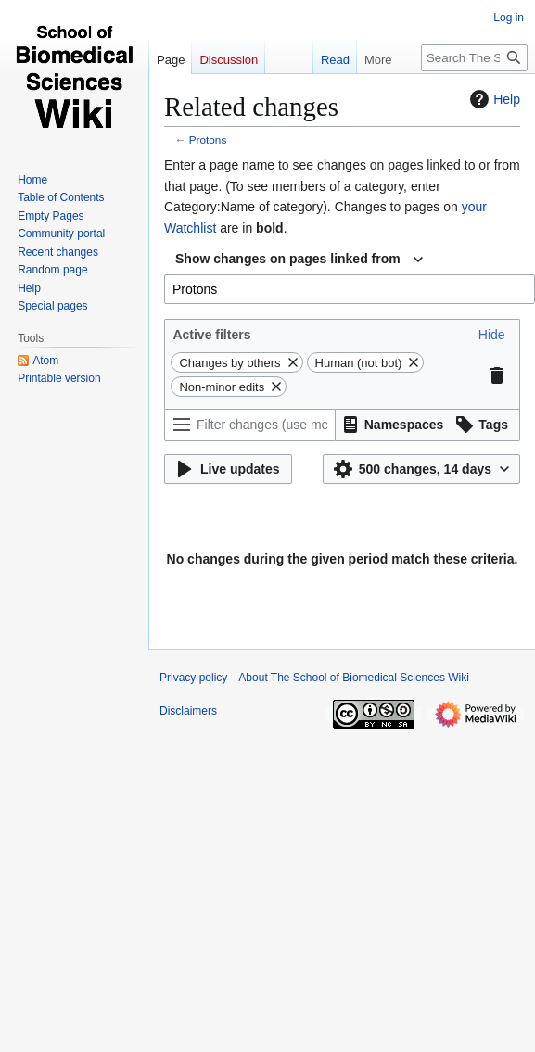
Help (492, 99)
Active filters (211, 334)
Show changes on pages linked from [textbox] (288, 258)
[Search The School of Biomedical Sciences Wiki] (474, 57)
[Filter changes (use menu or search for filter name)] (250, 425)
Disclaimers (188, 710)
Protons (208, 139)
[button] (492, 334)
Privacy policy (193, 677)
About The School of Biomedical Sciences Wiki (353, 677)
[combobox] (299, 259)
